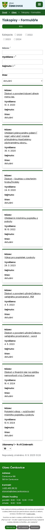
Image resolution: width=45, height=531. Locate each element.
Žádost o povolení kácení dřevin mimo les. (21, 95)
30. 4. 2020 (10, 150)
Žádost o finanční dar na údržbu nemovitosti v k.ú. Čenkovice (21, 374)
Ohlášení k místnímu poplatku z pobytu (21, 220)
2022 (30, 34)
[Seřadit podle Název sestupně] (10, 47)
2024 (18, 39)
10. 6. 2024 (9, 422)
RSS (30, 26)
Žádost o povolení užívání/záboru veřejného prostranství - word (22, 334)
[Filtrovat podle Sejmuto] (22, 71)
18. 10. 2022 (9, 229)
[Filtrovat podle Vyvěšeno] (22, 62)
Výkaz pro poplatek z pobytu (19, 257)
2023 (8, 39)
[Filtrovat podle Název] (22, 52)
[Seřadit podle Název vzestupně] (10, 46)
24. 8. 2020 (10, 190)
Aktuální (8, 117)
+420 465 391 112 (9, 488)
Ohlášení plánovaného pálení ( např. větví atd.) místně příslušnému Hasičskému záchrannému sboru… (20, 137)
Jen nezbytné (23, 527)
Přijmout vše (10, 527)
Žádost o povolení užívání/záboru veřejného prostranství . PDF (22, 295)
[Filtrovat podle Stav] (22, 80)
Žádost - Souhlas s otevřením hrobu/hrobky (20, 180)
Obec (14, 12)
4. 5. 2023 (9, 304)
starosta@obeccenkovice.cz (15, 491)
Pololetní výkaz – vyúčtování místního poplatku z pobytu (19, 413)
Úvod (4, 12)
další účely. (31, 514)
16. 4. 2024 (9, 383)
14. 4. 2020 (9, 104)
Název (5, 48)
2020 (19, 34)
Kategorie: (7, 34)
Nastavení (35, 527)
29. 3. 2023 (10, 265)
